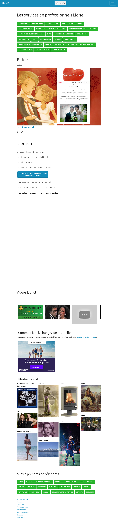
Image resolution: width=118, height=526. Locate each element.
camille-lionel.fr (27, 127)
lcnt (34, 39)
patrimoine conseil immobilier (30, 44)
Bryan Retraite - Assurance (62, 492)
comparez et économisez (86, 337)
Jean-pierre (35, 492)
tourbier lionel (59, 49)
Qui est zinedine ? (86, 481)
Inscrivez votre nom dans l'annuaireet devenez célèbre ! (33, 174)
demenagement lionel (57, 29)
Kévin (21, 481)
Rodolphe (42, 487)
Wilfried (31, 487)
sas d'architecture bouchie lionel (81, 44)
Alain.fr (79, 492)
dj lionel (93, 29)
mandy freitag (70, 39)
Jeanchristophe (70, 481)
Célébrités (60, 3)
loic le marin (65, 487)
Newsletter (21, 517)
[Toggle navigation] (112, 3)
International (21, 510)
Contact (20, 515)
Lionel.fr (6, 3)
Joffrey (86, 487)
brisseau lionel (53, 23)
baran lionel (23, 23)
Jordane (76, 487)
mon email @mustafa (44, 481)
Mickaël (29, 481)
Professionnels (22, 507)
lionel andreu (45, 39)
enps (49, 34)
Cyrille (45, 492)
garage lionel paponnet (63, 34)
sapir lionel (59, 44)
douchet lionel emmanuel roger (31, 34)
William (21, 487)
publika (48, 44)
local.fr (58, 39)
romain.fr (90, 492)
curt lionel (40, 29)
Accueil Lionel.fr (22, 499)
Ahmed (57, 481)
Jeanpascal (23, 492)
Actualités (20, 502)
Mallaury (52, 487)
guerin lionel (82, 34)
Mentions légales (23, 512)
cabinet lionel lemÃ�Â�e (72, 23)
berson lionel (37, 23)
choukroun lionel (26, 29)
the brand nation (25, 49)
